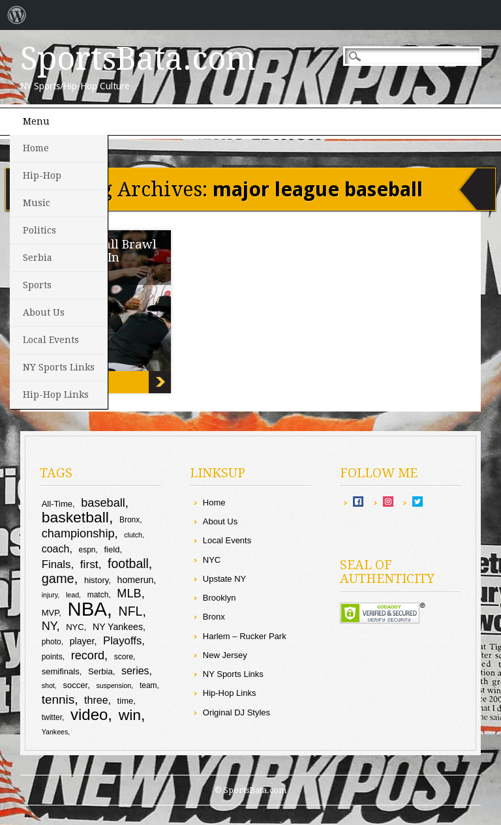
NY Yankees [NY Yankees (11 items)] (118, 627)
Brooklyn (219, 598)
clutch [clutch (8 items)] (133, 535)
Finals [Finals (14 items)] (56, 564)
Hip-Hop (42, 175)
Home (36, 148)
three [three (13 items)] (96, 700)
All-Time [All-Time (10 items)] (57, 504)
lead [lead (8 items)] (72, 595)
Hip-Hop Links (56, 394)
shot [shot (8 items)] (48, 685)
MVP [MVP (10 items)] (50, 613)
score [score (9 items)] (123, 656)
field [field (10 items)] (111, 549)
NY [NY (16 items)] (49, 626)
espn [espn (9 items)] (86, 549)
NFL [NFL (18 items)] (131, 611)
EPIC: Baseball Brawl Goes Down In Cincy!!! (160, 382)
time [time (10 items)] (125, 701)
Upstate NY (224, 579)
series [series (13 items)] (135, 670)
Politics (39, 230)
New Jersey (225, 655)
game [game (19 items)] (58, 578)
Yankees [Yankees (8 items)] (55, 732)
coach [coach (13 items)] (56, 548)
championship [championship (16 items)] (78, 533)
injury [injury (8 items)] (50, 595)
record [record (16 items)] (87, 655)
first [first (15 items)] (89, 564)
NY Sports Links (59, 367)
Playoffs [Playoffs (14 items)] (122, 641)
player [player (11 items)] (82, 641)
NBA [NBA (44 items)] (87, 609)
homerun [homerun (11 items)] (135, 580)
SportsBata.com (138, 59)
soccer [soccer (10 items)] (75, 685)
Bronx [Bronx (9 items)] (129, 519)
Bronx (214, 617)
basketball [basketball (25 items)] (75, 517)
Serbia (37, 257)
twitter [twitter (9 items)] (52, 717)
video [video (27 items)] (89, 714)
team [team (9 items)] (148, 685)
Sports (37, 285)
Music (36, 203)
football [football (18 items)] (128, 563)
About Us (44, 312)
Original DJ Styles (236, 712)
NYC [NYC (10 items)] (75, 627)
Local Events (51, 340)
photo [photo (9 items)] (51, 641)
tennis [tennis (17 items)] (58, 699)
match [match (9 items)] (98, 594)
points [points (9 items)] (52, 656)
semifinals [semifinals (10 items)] (61, 671)
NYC (211, 560)
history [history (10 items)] (96, 580)
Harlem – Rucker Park (244, 636)
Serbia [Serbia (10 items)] (100, 671)
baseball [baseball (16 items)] (103, 502)
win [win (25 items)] (130, 714)
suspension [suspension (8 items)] (113, 685)
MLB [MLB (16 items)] (129, 593)
